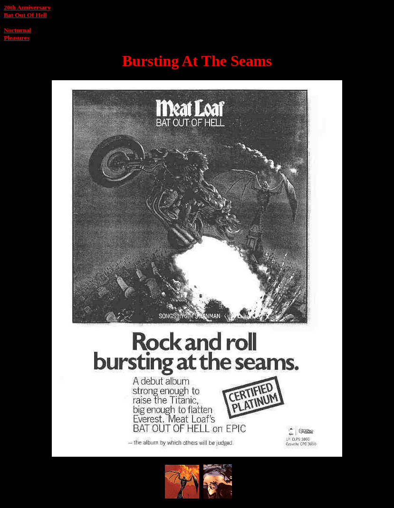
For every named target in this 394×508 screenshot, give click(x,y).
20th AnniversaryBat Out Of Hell (27, 11)
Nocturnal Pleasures (17, 34)
